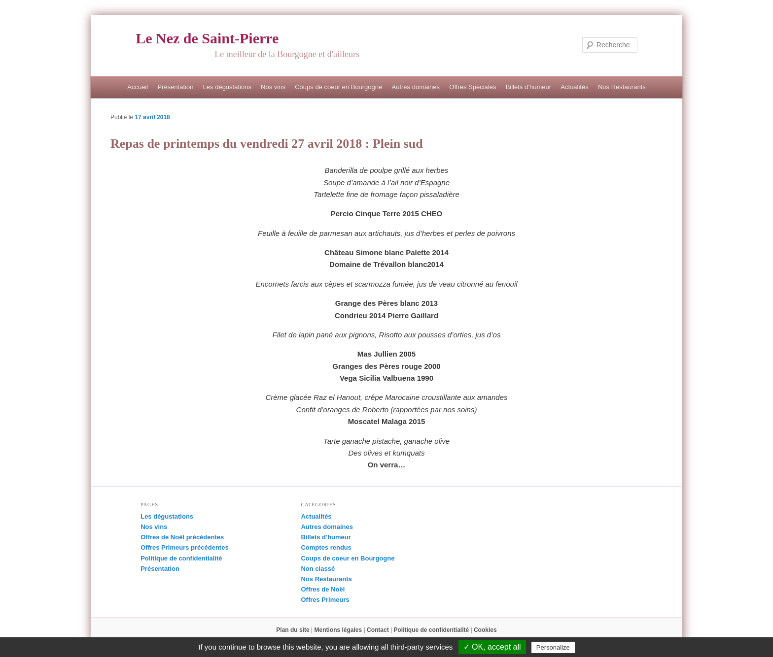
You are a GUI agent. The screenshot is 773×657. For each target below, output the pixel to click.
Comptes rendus (326, 547)
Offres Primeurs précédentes (184, 547)
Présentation (175, 87)
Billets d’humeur (529, 87)
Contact (378, 629)
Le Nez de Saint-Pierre (207, 38)
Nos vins (273, 87)
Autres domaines (415, 87)
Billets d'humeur (326, 537)
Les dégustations (227, 87)
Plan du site (292, 629)
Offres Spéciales (472, 87)
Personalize (553, 647)
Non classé (318, 568)
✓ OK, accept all (492, 647)
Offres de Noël (323, 589)
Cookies (485, 629)
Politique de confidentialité (181, 558)
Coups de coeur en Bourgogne (338, 87)
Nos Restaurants (622, 87)
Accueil (137, 87)
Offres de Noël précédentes (182, 537)
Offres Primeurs (325, 599)
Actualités (574, 87)
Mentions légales (338, 629)
